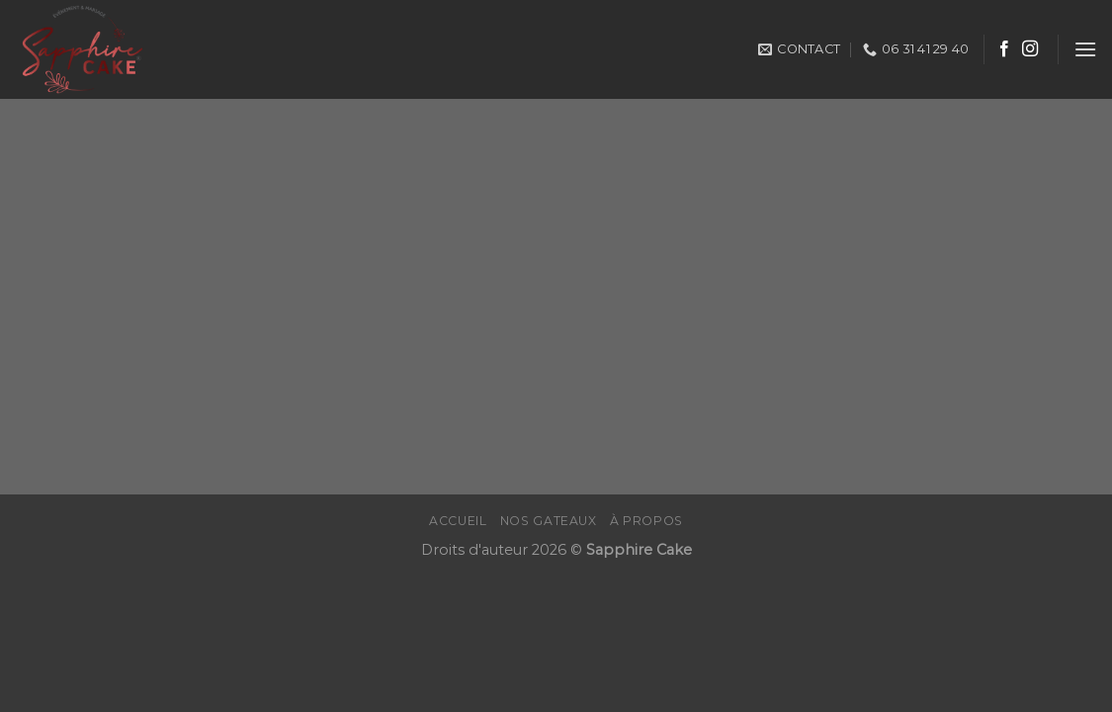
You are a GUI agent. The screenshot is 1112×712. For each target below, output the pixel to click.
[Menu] (1085, 49)
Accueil (457, 520)
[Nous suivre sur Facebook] (1004, 49)
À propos (646, 520)
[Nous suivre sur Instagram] (1030, 49)
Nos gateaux (548, 520)
